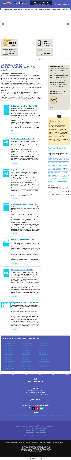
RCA (63, 171)
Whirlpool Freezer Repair (26, 364)
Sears (66, 172)
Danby (59, 159)
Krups (59, 166)
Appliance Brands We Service (41, 428)
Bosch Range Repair (25, 357)
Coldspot (53, 159)
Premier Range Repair (43, 359)
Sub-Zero (68, 173)
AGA (53, 156)
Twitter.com (43, 415)
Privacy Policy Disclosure (40, 433)
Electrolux (50, 161)
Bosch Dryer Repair (42, 350)
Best (53, 158)
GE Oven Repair (25, 355)
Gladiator (54, 163)
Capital (67, 158)
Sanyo (59, 172)
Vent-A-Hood (50, 176)
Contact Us (64, 9)
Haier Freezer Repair (8, 366)
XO (64, 178)
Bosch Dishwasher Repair (26, 361)
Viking (61, 176)
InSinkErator (66, 159)
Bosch (61, 158)
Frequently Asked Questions (41, 432)
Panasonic (50, 171)
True (65, 175)
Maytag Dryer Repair (26, 350)
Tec (57, 175)
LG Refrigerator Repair (9, 345)
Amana (55, 156)
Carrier (49, 159)
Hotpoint (54, 165)
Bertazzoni (50, 158)
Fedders (67, 161)
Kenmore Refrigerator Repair (10, 343)
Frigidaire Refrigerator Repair (44, 343)
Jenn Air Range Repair (43, 357)
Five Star (57, 162)
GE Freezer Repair (42, 366)
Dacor (56, 159)
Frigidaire (65, 162)
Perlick (56, 171)
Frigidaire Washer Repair (43, 346)
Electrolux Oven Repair (43, 352)
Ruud (52, 172)
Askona (66, 156)
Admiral (49, 156)
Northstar (61, 169)
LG (48, 168)
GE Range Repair (42, 355)
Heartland (62, 163)
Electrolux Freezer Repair (9, 368)
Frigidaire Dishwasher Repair (44, 361)
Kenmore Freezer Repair (43, 364)
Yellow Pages (13, 415)
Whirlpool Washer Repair (26, 348)
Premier (60, 171)
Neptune (57, 169)
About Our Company (30, 428)
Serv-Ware (50, 173)
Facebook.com (35, 415)
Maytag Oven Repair (8, 355)
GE (68, 162)
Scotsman (63, 172)
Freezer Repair (41, 9)
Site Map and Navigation (40, 430)
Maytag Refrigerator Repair (10, 341)
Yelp (20, 415)
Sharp (54, 173)
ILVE (58, 165)
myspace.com (59, 415)
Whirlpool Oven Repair (26, 354)
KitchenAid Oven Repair (43, 354)
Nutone (65, 169)
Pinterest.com (26, 415)
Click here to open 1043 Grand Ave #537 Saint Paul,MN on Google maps (35, 394)
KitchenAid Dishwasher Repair (27, 362)
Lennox (67, 166)
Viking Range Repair (8, 359)
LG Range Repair (25, 359)
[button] (3, 24)
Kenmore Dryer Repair (43, 348)
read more (15, 132)
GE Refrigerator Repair (43, 341)
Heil (68, 163)
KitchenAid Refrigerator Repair (27, 343)
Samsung (55, 172)
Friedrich (61, 162)
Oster (68, 169)
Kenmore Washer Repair (9, 348)
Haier (66, 163)
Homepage (8, 442)
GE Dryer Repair (8, 350)
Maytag (60, 168)
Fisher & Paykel (51, 162)
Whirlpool (55, 178)
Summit (49, 175)
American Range (61, 156)
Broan (64, 158)
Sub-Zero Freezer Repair (9, 364)
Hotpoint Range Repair (9, 357)
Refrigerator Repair (8, 9)
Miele (63, 168)
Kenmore (65, 165)
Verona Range (56, 176)
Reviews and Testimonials (29, 435)
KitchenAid (50, 166)
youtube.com (51, 415)
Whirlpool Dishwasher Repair (44, 362)
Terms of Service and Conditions (42, 435)
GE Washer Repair (8, 346)
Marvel (56, 168)
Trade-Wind (60, 175)
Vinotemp (65, 176)
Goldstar (57, 163)
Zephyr (67, 178)
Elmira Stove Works (57, 161)
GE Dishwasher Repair (9, 362)
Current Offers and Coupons (28, 433)
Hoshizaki (50, 165)
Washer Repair (17, 9)
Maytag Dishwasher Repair (10, 361)
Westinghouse (60, 178)
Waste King (50, 178)
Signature (57, 173)
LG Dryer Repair (8, 352)
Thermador (53, 175)
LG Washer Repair (42, 345)
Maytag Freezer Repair (26, 366)
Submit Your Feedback (29, 430)
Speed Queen (62, 173)
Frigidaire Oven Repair (9, 354)
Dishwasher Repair (32, 9)
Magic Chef (52, 168)
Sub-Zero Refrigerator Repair (27, 345)
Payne (53, 171)
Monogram (52, 169)
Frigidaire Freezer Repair (26, 368)
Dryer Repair (24, 9)
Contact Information (30, 432)
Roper (49, 172)
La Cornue (63, 166)
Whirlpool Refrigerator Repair (27, 341)
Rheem (66, 171)
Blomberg (57, 158)
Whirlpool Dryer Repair (26, 352)
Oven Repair (48, 9)
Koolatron (55, 166)
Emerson (63, 161)
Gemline (49, 163)
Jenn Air (61, 165)
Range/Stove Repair (56, 9)
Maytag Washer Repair (26, 346)
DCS (62, 159)
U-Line (67, 175)
